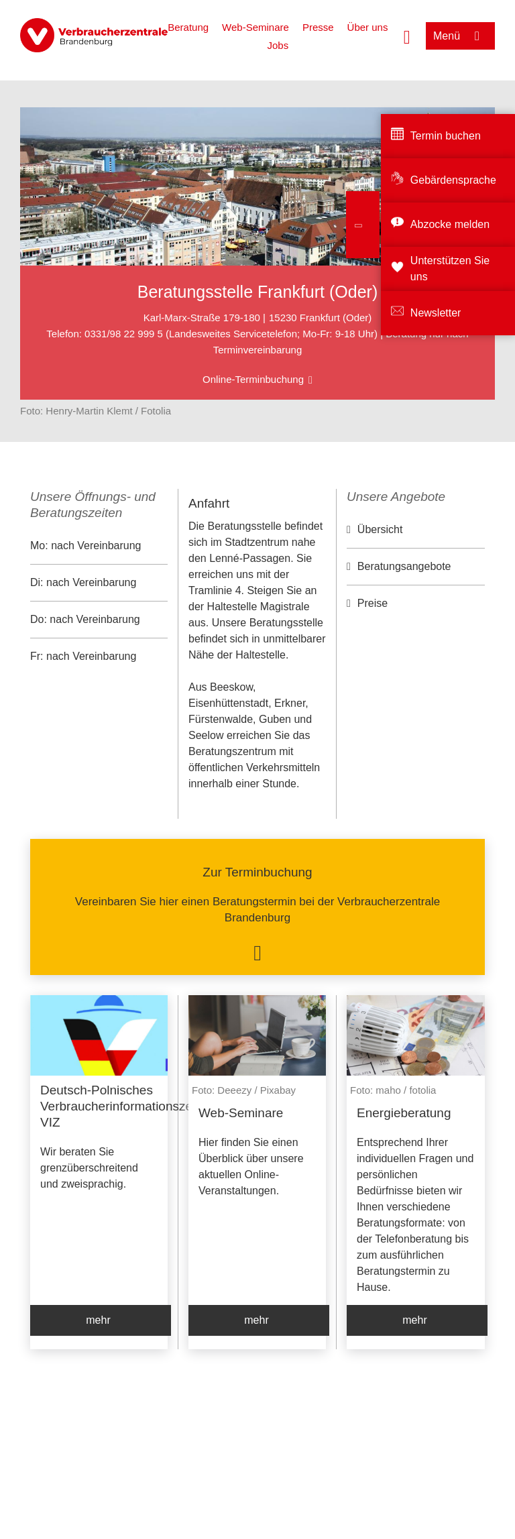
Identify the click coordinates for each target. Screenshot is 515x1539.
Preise (372, 603)
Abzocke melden (450, 224)
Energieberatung (404, 1113)
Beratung (188, 27)
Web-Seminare (255, 27)
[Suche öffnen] (407, 35)
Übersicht (380, 529)
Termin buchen (445, 135)
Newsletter (435, 313)
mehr (98, 1320)
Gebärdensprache (453, 180)
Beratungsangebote (404, 566)
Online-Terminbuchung (253, 379)
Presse (318, 27)
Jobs (277, 45)
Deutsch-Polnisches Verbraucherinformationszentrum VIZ (132, 1106)
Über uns (367, 27)
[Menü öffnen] (460, 36)
